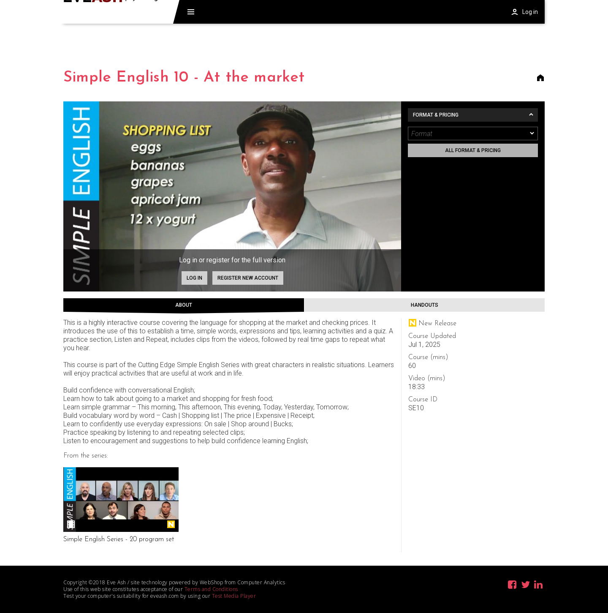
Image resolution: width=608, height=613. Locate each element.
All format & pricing (473, 150)
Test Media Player (234, 595)
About (183, 305)
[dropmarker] (532, 133)
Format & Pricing (436, 115)
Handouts (424, 305)
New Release (171, 524)
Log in (194, 278)
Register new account (247, 278)
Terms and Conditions (211, 589)
